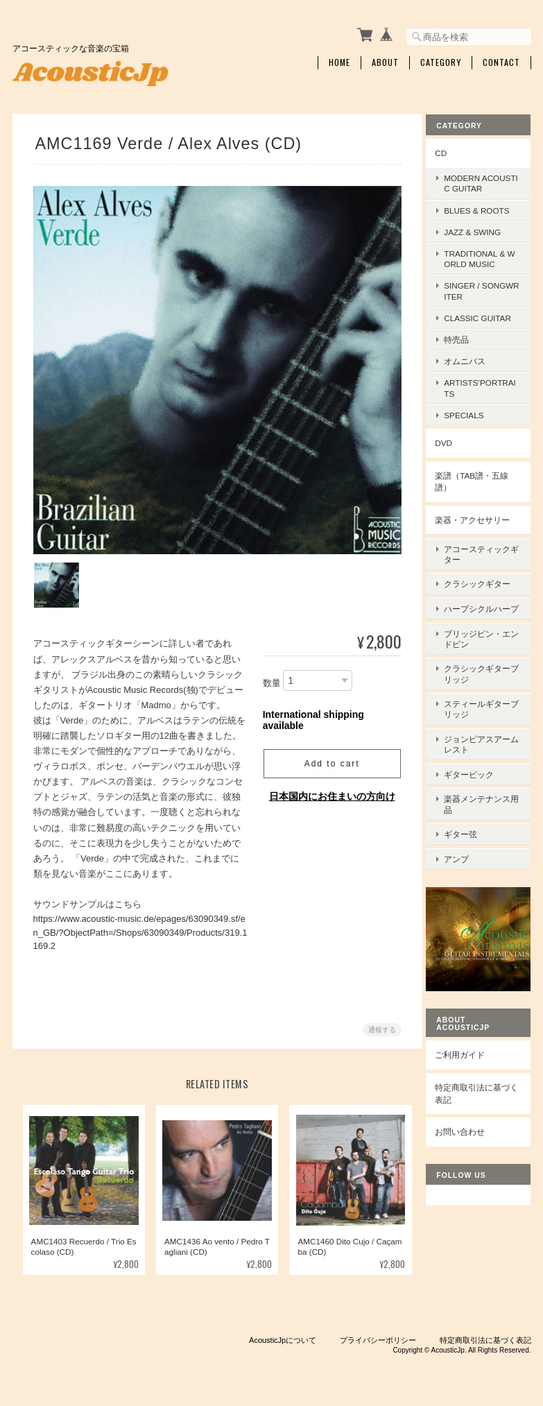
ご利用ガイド (468, 1021)
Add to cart (329, 759)
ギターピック (477, 757)
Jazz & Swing (480, 228)
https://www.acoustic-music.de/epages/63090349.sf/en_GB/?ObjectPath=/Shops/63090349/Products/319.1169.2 (140, 928)
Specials (472, 411)
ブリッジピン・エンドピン (485, 634)
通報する (380, 1025)
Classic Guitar (485, 314)
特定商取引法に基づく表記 (480, 1060)
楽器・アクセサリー (480, 516)
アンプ (464, 832)
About (385, 60)
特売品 (464, 336)
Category (440, 60)
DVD (451, 440)
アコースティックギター (485, 548)
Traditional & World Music (482, 256)
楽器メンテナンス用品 (485, 784)
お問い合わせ (468, 1098)
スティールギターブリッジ (485, 698)
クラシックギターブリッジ (485, 666)
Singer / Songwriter (483, 288)
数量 (270, 679)
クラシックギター (485, 574)
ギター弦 (468, 811)
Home (339, 60)
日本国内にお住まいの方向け (330, 792)
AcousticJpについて (282, 1337)
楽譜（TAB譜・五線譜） (480, 478)
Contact (501, 60)
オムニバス (473, 358)
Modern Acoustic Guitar (485, 180)
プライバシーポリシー (378, 1337)
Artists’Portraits (484, 385)
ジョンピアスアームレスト (485, 730)
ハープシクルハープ (485, 601)
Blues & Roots (484, 207)
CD (449, 149)
